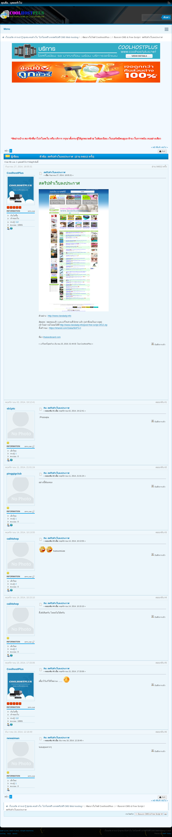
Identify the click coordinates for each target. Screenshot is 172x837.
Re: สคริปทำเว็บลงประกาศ (56, 408)
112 (17, 222)
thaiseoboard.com (52, 337)
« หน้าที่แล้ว (156, 147)
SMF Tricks (166, 833)
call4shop (13, 538)
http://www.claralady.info (59, 316)
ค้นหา (166, 17)
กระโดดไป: (130, 814)
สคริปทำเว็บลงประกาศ (54, 172)
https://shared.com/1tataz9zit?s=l (65, 328)
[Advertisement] (86, 109)
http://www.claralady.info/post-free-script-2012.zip (83, 325)
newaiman (13, 738)
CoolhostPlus (15, 172)
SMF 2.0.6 (4, 831)
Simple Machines (27, 831)
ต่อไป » (165, 147)
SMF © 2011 (14, 831)
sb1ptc (11, 408)
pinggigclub (14, 473)
